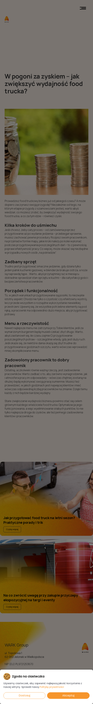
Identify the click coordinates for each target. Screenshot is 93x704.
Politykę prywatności (52, 687)
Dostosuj (24, 695)
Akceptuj (68, 695)
